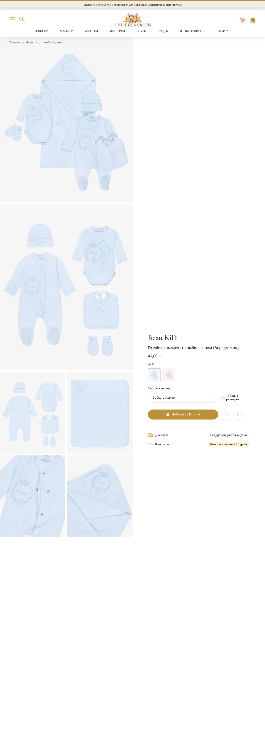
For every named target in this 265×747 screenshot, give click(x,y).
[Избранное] (242, 21)
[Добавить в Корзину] (183, 415)
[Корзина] (252, 21)
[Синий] (154, 374)
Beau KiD (162, 337)
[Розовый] (168, 374)
